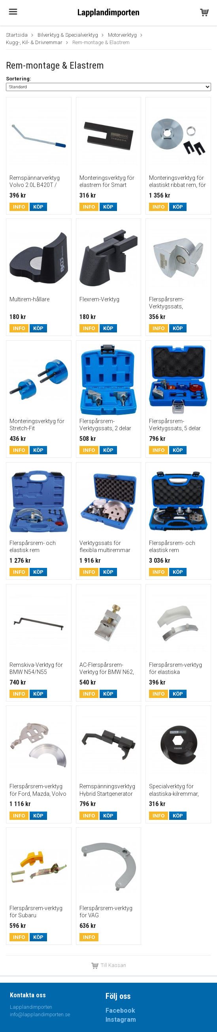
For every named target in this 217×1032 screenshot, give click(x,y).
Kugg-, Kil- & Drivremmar (34, 42)
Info (19, 207)
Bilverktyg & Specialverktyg (68, 35)
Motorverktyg (122, 35)
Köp (38, 207)
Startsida (17, 35)
